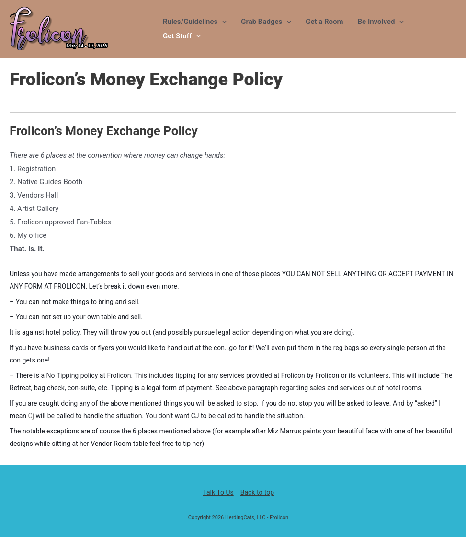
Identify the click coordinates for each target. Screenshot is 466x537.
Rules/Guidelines (195, 21)
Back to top (257, 492)
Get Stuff (182, 36)
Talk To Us (218, 492)
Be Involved (381, 21)
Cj (31, 416)
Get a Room (324, 21)
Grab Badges (266, 21)
